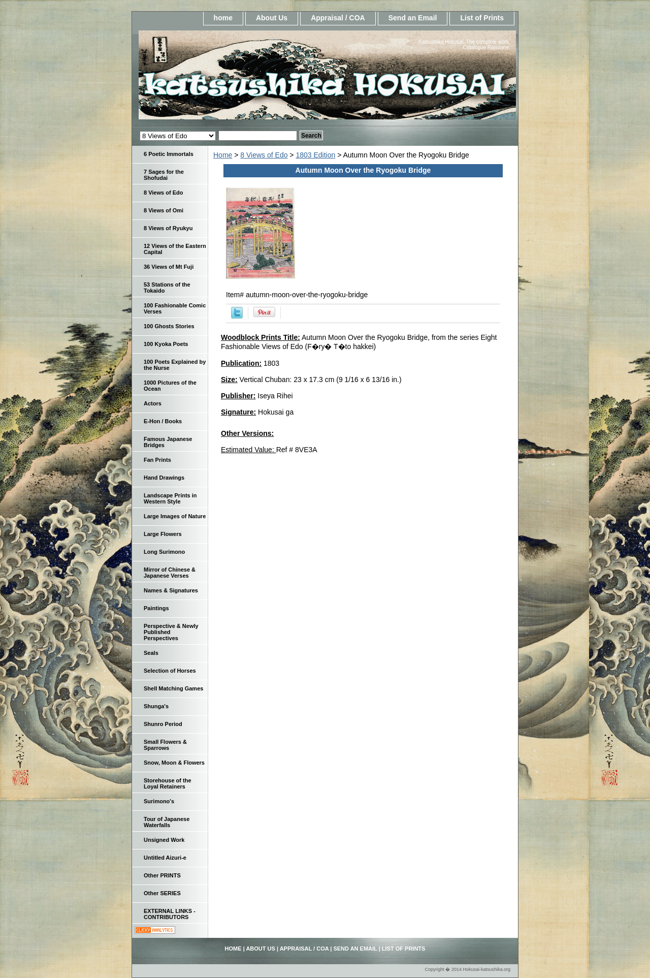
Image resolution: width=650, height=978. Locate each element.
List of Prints (482, 18)
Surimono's (159, 801)
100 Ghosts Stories (169, 326)
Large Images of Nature (175, 516)
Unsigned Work (164, 840)
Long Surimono (164, 552)
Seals (151, 653)
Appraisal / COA (338, 18)
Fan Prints (157, 460)
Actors (152, 403)
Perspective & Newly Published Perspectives (171, 632)
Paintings (156, 608)
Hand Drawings (164, 478)
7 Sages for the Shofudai (164, 175)
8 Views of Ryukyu (168, 228)
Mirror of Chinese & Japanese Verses (170, 572)
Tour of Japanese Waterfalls (166, 822)
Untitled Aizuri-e (165, 858)
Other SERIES (162, 893)
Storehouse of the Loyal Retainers (167, 783)
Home (222, 155)
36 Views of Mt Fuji (168, 267)
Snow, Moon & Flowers (174, 763)
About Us (271, 18)
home (223, 18)
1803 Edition (315, 155)
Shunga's (156, 706)
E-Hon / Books (163, 421)
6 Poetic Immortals (168, 154)
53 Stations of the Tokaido (167, 287)
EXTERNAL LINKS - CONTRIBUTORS (170, 914)
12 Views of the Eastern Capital (175, 249)
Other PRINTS (162, 875)
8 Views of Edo (263, 155)
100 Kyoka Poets (166, 344)
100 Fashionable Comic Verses (175, 308)
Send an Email (412, 18)
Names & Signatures (171, 590)
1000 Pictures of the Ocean (170, 386)
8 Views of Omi (163, 210)
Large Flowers (163, 534)
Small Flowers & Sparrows (165, 745)
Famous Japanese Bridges (168, 442)
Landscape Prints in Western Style (170, 498)
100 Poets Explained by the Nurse (175, 365)
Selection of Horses (170, 671)
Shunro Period (163, 724)
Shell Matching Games (173, 688)
